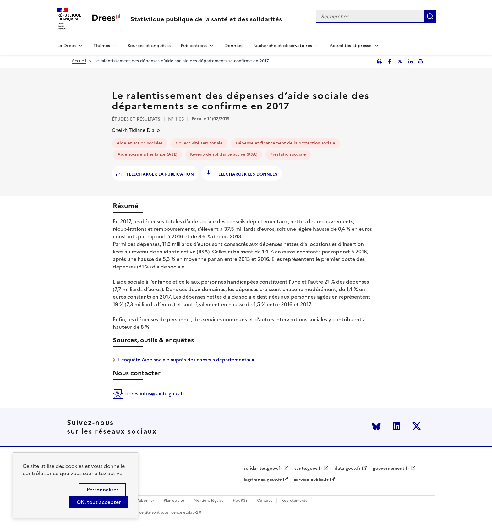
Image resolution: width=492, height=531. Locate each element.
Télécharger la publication (159, 174)
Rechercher (430, 16)
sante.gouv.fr (308, 468)
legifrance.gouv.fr (263, 480)
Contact (264, 500)
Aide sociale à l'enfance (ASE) (147, 154)
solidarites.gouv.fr (263, 468)
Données (233, 45)
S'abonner (145, 500)
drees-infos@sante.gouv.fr (154, 393)
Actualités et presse (350, 45)
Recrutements (294, 500)
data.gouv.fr (348, 468)
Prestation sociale (288, 154)
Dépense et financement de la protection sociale (285, 143)
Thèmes (101, 45)
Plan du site (174, 500)
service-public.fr (311, 480)
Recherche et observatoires (282, 45)
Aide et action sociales (140, 143)
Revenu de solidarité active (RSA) (223, 154)
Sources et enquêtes (149, 45)
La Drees (66, 45)
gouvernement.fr (391, 468)
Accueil (79, 61)
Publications (194, 45)
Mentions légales (208, 500)
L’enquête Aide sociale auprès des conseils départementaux (186, 359)
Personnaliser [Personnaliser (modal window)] (102, 489)
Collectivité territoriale (199, 143)
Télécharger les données (246, 174)
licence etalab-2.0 (185, 512)
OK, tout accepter (99, 502)
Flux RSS (240, 500)
